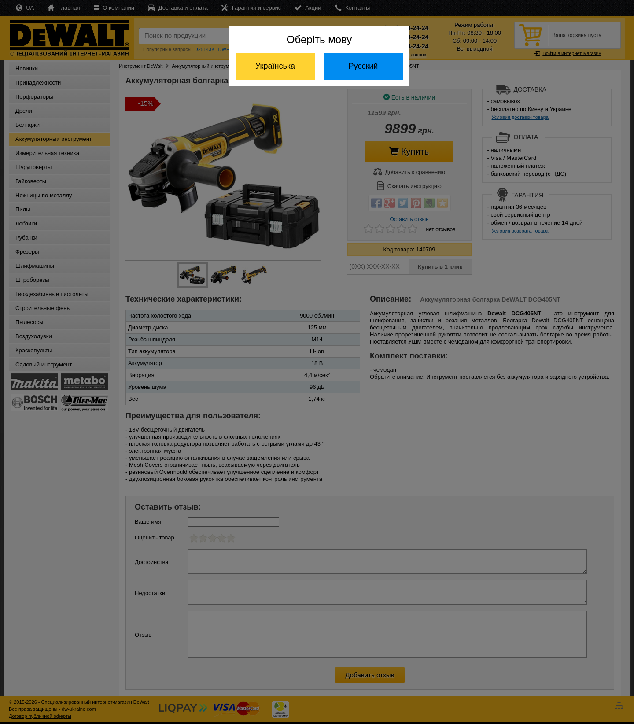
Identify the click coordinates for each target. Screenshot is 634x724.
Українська (275, 66)
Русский (363, 66)
